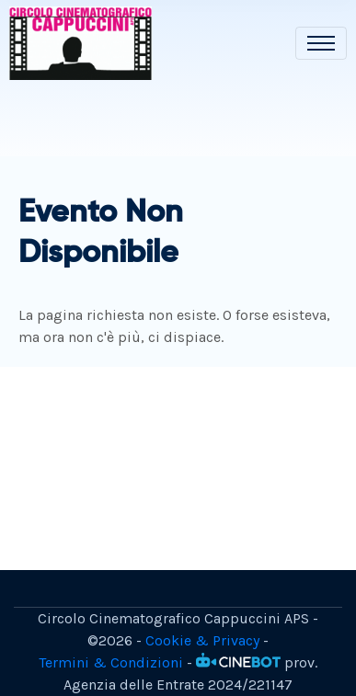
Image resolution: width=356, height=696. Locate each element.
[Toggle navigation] (321, 43)
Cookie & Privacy (202, 640)
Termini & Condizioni (111, 662)
